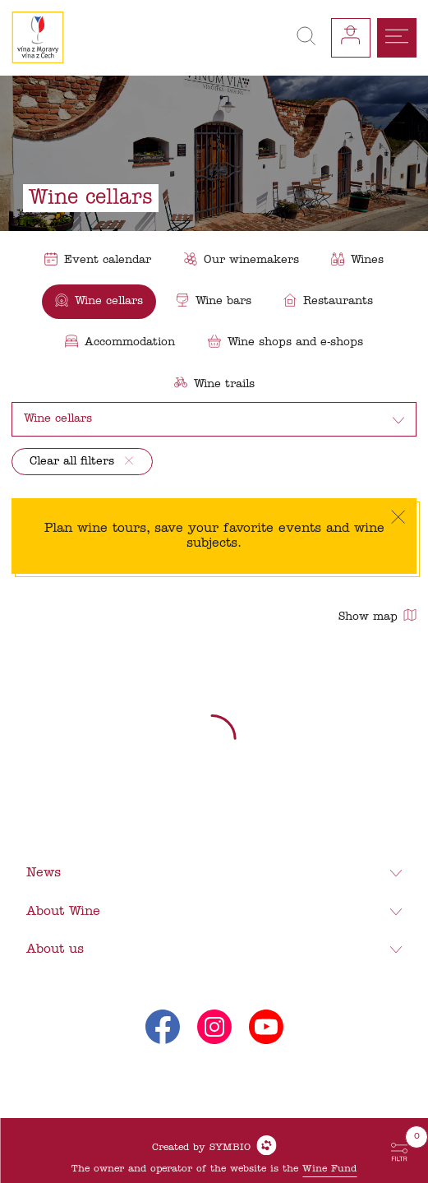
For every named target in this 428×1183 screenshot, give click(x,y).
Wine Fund (329, 1169)
